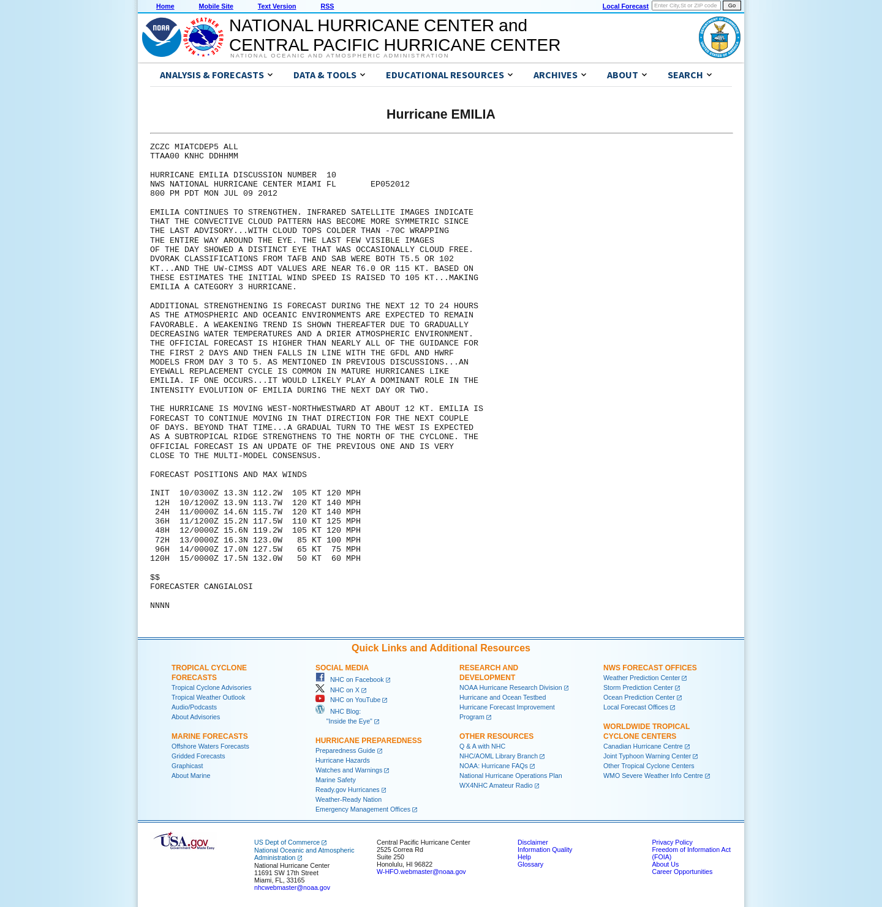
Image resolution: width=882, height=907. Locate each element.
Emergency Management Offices (362, 809)
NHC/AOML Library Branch (498, 756)
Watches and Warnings (348, 770)
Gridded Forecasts (198, 756)
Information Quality (545, 849)
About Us (665, 864)
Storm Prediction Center (638, 687)
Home (165, 6)
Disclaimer (533, 842)
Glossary (530, 864)
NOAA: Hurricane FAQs (493, 765)
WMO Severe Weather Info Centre (653, 775)
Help (524, 857)
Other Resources (496, 736)
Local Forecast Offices (635, 707)
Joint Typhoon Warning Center (647, 756)
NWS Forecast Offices (650, 668)
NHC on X (337, 690)
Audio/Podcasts (194, 707)
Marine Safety (335, 779)
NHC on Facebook (349, 679)
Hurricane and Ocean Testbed (502, 697)
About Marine (191, 775)
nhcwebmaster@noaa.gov (292, 887)
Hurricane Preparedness (368, 740)
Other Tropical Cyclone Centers (649, 765)
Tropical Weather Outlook (208, 697)
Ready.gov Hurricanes (347, 789)
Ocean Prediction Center (639, 697)
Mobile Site (216, 6)
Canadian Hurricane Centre (643, 746)
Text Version (277, 6)
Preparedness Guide (345, 750)
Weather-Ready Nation (348, 799)
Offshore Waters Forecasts (210, 746)
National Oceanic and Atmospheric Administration (339, 56)
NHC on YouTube (347, 699)
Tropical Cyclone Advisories (212, 687)
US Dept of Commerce (287, 842)
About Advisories (196, 716)
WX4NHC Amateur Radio (496, 785)
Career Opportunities (682, 871)
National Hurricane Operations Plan (510, 775)
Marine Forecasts (210, 736)
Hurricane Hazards (342, 760)
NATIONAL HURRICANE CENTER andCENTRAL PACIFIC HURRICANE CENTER (394, 35)
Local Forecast (626, 6)
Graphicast (187, 765)
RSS (327, 6)
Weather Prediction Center (641, 677)
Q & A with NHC (482, 746)
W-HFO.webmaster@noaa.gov (421, 871)
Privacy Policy (672, 842)
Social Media (342, 668)
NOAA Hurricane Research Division (510, 687)
